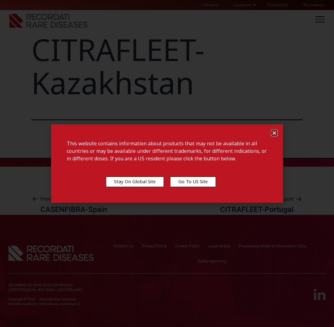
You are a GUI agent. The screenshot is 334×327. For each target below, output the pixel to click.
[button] (274, 133)
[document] (167, 163)
